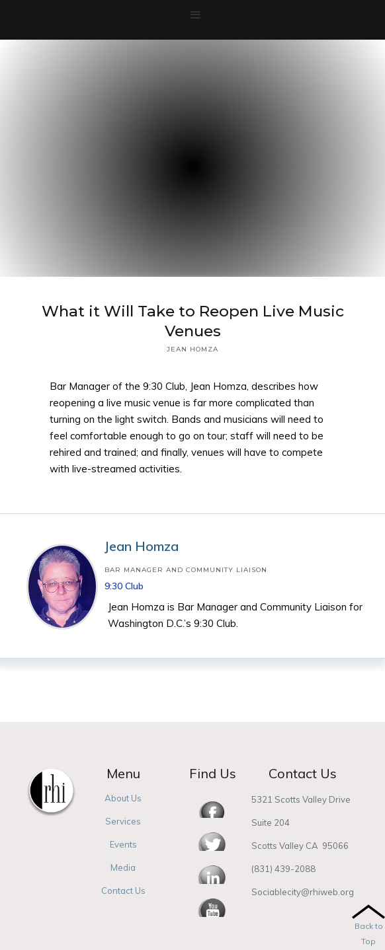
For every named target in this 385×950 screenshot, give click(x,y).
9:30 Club (124, 586)
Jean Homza (142, 546)
